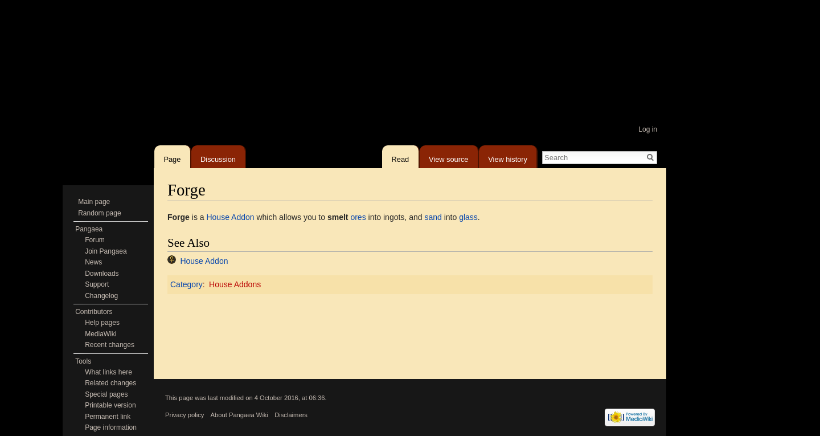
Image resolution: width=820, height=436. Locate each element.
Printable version (110, 405)
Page (172, 157)
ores (358, 217)
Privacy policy (184, 414)
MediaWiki (100, 334)
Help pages (102, 323)
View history (507, 157)
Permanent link (107, 417)
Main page (94, 202)
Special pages (106, 394)
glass (468, 217)
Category (186, 284)
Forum (95, 240)
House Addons (235, 284)
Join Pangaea (105, 251)
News (93, 262)
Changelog (101, 296)
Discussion (218, 157)
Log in (647, 129)
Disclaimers (291, 414)
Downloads (101, 274)
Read (400, 157)
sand (432, 217)
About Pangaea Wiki (239, 414)
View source (448, 157)
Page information (111, 427)
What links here (108, 372)
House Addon (230, 217)
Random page (99, 213)
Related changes (110, 383)
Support (97, 284)
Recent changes (109, 345)
